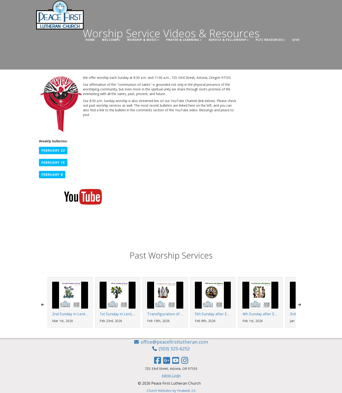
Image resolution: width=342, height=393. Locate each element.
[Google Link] (166, 360)
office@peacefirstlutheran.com (174, 342)
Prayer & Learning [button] (184, 40)
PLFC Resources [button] (270, 40)
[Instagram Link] (184, 360)
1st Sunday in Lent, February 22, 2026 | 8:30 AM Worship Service (118, 314)
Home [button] (90, 40)
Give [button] (296, 40)
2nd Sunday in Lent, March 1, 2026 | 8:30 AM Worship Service (70, 314)
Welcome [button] (111, 40)
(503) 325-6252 (174, 348)
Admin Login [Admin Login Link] (171, 375)
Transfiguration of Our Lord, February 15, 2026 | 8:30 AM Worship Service (165, 314)
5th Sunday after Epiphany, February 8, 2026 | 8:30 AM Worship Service (213, 314)
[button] (53, 150)
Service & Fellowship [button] (229, 40)
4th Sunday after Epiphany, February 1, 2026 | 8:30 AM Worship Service (260, 314)
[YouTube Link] (175, 360)
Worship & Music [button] (143, 40)
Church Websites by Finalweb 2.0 (171, 390)
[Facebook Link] (157, 360)
